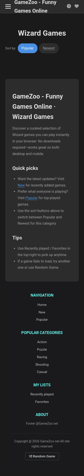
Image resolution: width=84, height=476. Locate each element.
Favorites (42, 402)
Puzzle (42, 350)
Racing (42, 357)
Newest (49, 48)
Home (42, 305)
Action (42, 342)
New (21, 185)
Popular (28, 48)
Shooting (42, 365)
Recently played (42, 394)
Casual (42, 372)
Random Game (42, 456)
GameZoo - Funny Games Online (35, 6)
